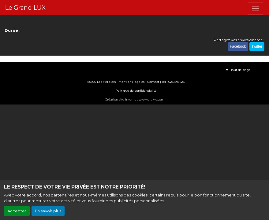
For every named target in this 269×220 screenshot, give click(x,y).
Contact (153, 82)
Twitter (257, 46)
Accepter (16, 211)
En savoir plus (48, 211)
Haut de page (238, 70)
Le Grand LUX (25, 7)
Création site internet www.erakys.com (134, 99)
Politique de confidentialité (136, 91)
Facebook (238, 46)
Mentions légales (131, 82)
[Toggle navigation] (255, 8)
